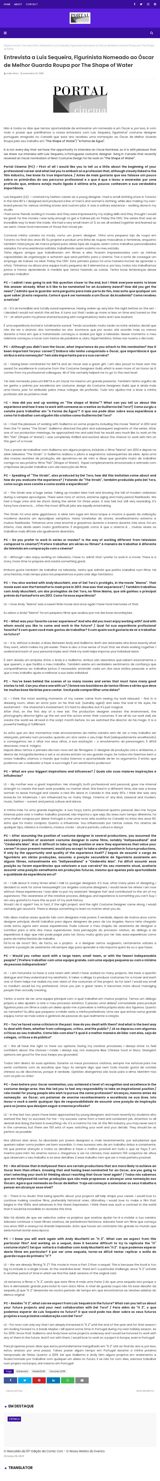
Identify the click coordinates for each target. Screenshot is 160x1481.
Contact (32, 4)
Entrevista (22, 1371)
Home (7, 4)
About (18, 4)
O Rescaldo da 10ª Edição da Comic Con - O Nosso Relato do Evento (54, 1451)
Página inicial (12, 45)
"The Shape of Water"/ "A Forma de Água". (75, 141)
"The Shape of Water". (119, 158)
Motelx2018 (39, 1371)
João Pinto (12, 73)
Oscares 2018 (30, 45)
